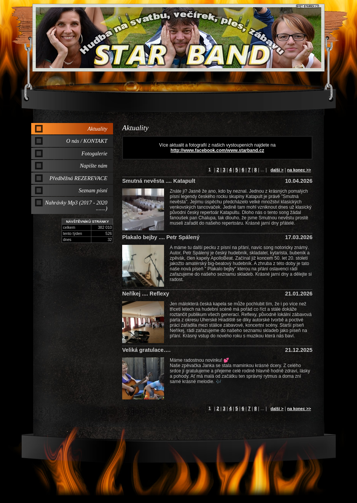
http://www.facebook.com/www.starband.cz (217, 150)
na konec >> (299, 170)
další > (277, 170)
